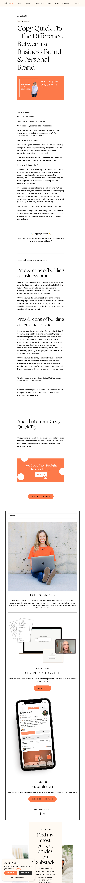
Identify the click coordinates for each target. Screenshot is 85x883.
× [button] (32, 861)
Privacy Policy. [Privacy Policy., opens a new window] (16, 869)
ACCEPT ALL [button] (11, 873)
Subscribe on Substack (42, 799)
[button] (18, 877)
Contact (66, 3)
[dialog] (18, 870)
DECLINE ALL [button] (25, 873)
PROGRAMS (39, 3)
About (29, 3)
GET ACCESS (42, 689)
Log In (77, 3)
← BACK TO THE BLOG (41, 497)
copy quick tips (25, 21)
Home (20, 3)
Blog (57, 3)
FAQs (49, 3)
